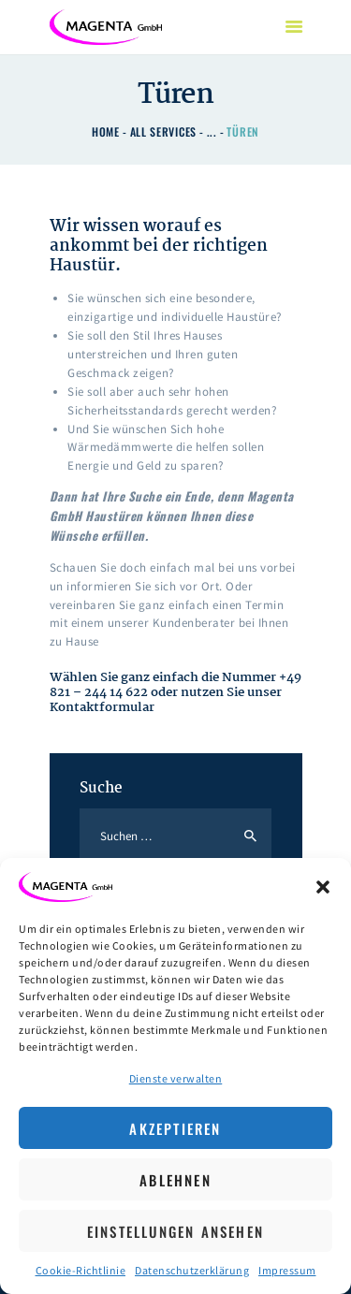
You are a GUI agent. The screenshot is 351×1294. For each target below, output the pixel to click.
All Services (163, 131)
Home (106, 131)
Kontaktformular (102, 707)
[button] (323, 887)
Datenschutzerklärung (192, 1270)
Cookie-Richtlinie (81, 1270)
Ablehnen (175, 1180)
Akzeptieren (175, 1128)
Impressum (287, 1270)
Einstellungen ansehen (175, 1231)
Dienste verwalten (176, 1078)
